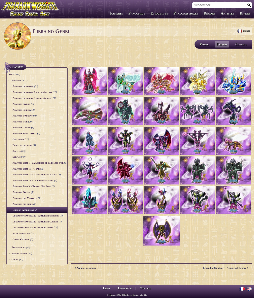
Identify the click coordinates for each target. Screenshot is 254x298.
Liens (106, 288)
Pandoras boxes (185, 13)
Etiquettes (159, 13)
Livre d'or (125, 288)
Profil (204, 44)
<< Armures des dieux (84, 268)
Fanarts (116, 13)
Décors (209, 13)
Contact (241, 44)
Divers (245, 13)
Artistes (227, 13)
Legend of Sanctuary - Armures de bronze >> (226, 268)
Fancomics (136, 13)
